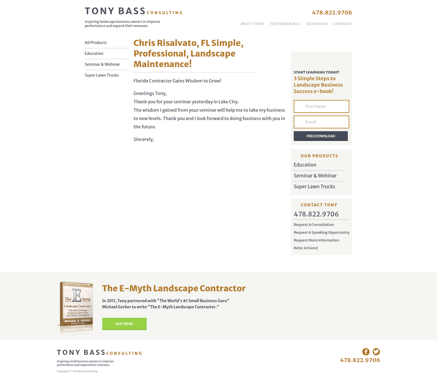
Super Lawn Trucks (102, 75)
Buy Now (124, 323)
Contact (342, 23)
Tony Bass (134, 11)
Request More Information (316, 240)
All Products (96, 42)
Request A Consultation (314, 224)
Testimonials (285, 23)
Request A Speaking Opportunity (321, 232)
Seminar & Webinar (102, 64)
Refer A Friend (306, 248)
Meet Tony (252, 23)
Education (94, 53)
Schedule (317, 23)
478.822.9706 (332, 12)
